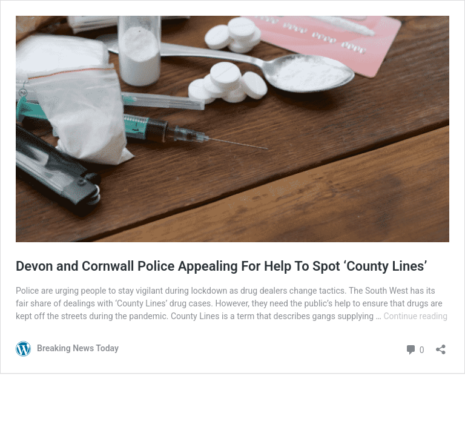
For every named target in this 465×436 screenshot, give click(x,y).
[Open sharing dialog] (440, 345)
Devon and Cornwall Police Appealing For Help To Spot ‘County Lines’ (221, 266)
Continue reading (415, 316)
